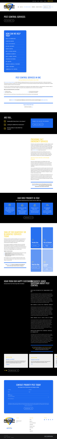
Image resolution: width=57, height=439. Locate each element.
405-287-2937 (50, 1)
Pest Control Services (33, 415)
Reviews (45, 1)
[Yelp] (50, 412)
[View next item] (6, 362)
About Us (31, 413)
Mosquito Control (32, 418)
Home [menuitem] (18, 6)
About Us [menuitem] (21, 6)
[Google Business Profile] (44, 412)
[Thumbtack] (52, 412)
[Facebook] (46, 412)
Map (16, 414)
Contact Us (31, 423)
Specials (41, 1)
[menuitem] (5, 429)
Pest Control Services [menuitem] (27, 6)
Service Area (34, 1)
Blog (38, 1)
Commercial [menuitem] (33, 6)
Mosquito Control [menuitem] (39, 6)
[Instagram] (48, 412)
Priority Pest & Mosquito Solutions (9, 83)
